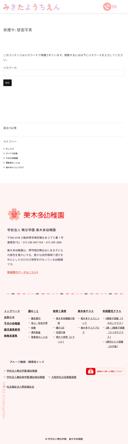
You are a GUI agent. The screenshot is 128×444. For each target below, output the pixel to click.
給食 (33, 327)
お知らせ (9, 317)
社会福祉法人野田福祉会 (20, 386)
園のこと (33, 311)
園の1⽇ (60, 327)
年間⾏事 (60, 332)
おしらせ (10, 148)
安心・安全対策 (39, 323)
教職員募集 (10, 336)
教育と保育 (59, 311)
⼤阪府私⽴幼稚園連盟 (63, 377)
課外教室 (35, 332)
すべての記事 (12, 153)
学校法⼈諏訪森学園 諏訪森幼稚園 (26, 377)
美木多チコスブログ (15, 167)
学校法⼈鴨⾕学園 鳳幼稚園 (22, 370)
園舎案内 (35, 318)
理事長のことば (13, 162)
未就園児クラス (111, 311)
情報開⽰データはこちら (21, 272)
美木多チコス (86, 311)
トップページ (12, 311)
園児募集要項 (12, 329)
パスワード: (64, 71)
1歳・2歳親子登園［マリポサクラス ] (115, 332)
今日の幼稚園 (12, 158)
